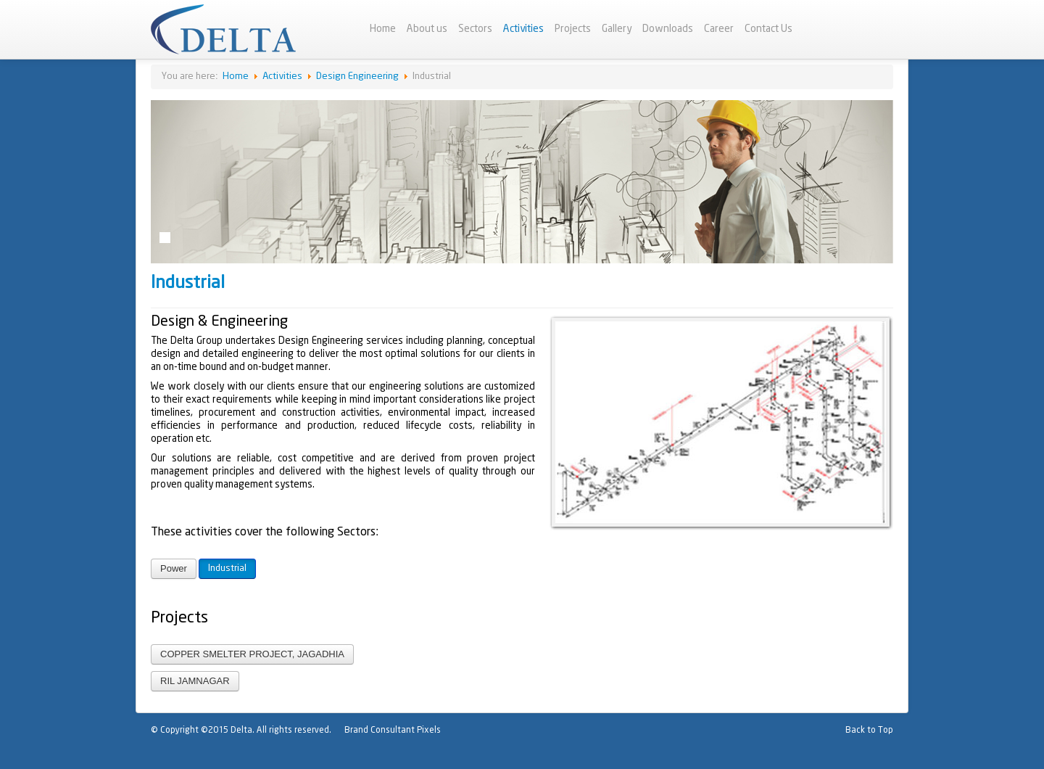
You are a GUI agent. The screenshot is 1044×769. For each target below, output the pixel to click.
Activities (523, 29)
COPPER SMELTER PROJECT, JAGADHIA (252, 654)
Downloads (667, 29)
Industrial (188, 283)
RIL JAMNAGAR (195, 680)
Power (173, 568)
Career (719, 29)
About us (427, 29)
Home (383, 29)
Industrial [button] (227, 568)
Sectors (475, 29)
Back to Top (869, 730)
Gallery (616, 29)
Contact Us (768, 29)
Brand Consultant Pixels (392, 730)
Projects (573, 29)
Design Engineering (357, 76)
